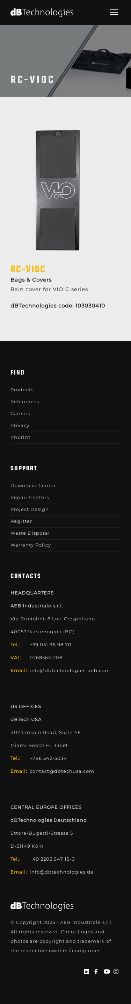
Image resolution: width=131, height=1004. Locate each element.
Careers (20, 413)
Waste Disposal (30, 533)
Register (21, 521)
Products (22, 389)
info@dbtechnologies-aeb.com (70, 670)
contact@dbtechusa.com (62, 771)
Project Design (29, 509)
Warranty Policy (30, 545)
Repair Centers (29, 497)
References (24, 401)
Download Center (33, 485)
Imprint (20, 437)
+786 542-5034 (48, 758)
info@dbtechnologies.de (62, 872)
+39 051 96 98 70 (51, 644)
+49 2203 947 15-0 (52, 859)
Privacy (19, 425)
